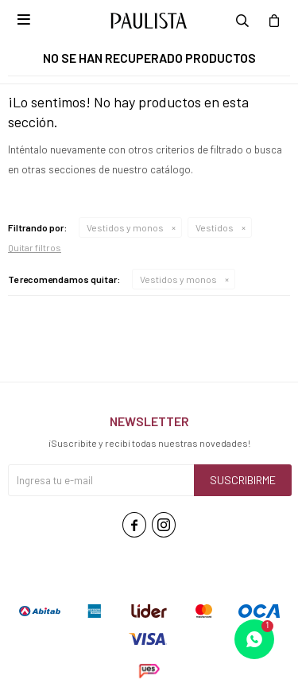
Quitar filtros (34, 247)
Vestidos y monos (125, 227)
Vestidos (214, 227)
